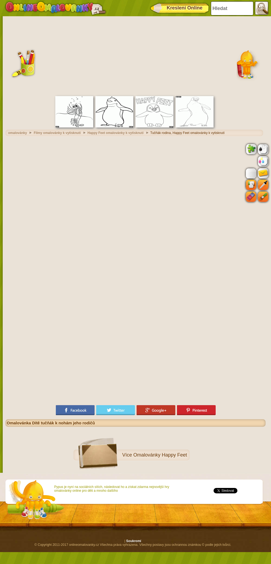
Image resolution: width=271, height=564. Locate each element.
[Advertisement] (135, 55)
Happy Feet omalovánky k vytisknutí (116, 133)
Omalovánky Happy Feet (160, 455)
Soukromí (133, 541)
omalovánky (17, 133)
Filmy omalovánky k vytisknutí (57, 133)
